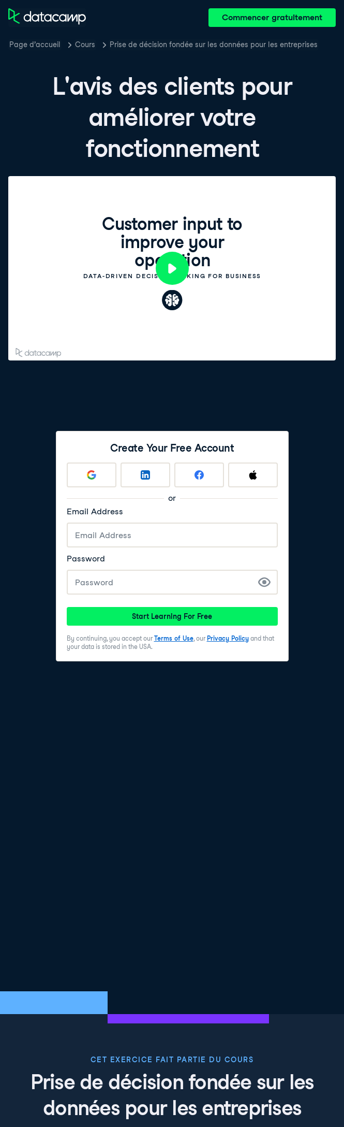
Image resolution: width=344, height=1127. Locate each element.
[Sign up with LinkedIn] (145, 475)
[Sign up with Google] (91, 475)
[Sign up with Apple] (253, 475)
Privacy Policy (228, 638)
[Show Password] (264, 582)
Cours (85, 44)
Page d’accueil (35, 44)
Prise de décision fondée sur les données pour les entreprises (214, 44)
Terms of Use (173, 638)
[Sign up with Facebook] (199, 475)
